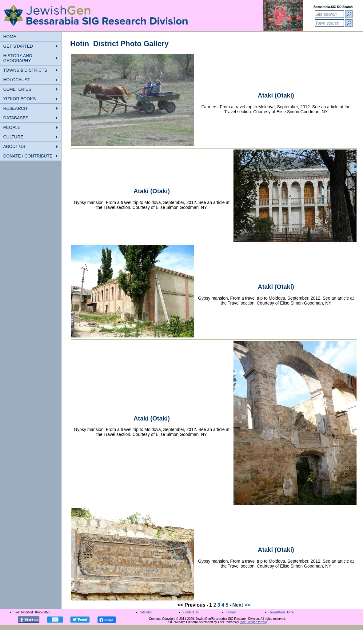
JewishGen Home (281, 612)
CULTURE (13, 136)
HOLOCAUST (16, 79)
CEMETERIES (17, 89)
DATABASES (16, 117)
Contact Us (190, 612)
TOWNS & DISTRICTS (25, 70)
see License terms (253, 622)
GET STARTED (18, 46)
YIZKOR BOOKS (19, 98)
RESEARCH (15, 108)
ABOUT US (14, 146)
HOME (9, 36)
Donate (231, 612)
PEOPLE (12, 127)
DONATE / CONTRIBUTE (28, 156)
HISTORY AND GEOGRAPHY (17, 58)
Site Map (146, 612)
